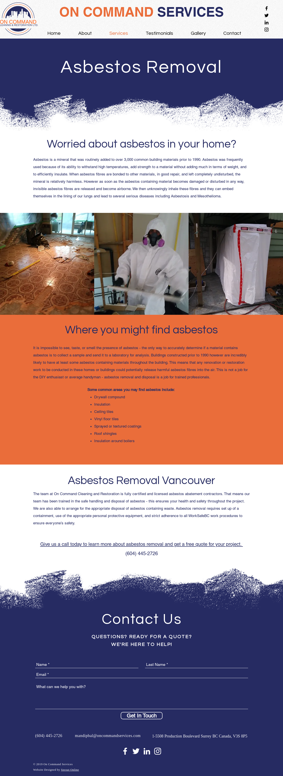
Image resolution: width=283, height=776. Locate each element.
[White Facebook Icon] (125, 751)
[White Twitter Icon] (136, 751)
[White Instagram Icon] (157, 751)
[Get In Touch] (142, 715)
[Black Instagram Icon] (266, 29)
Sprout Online (70, 770)
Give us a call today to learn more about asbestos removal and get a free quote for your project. (141, 544)
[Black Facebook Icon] (266, 8)
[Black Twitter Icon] (266, 15)
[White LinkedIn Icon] (146, 751)
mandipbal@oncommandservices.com (108, 736)
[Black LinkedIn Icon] (266, 22)
